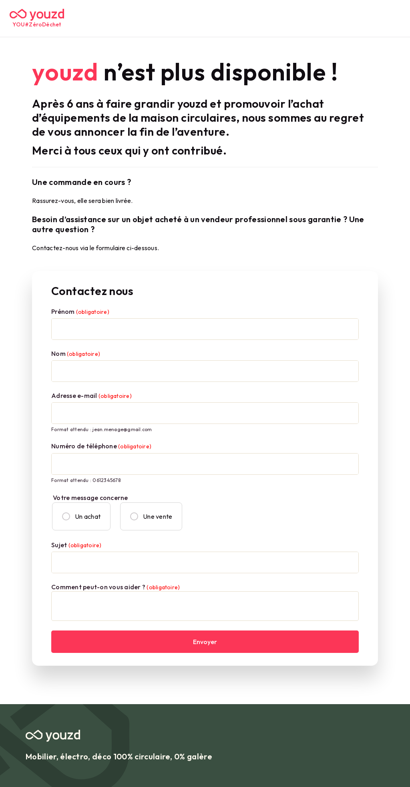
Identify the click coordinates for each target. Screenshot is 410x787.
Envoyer (205, 642)
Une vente (151, 516)
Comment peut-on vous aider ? (115, 587)
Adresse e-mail (91, 395)
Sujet (76, 545)
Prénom (80, 311)
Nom (75, 353)
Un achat (81, 516)
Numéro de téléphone (101, 446)
